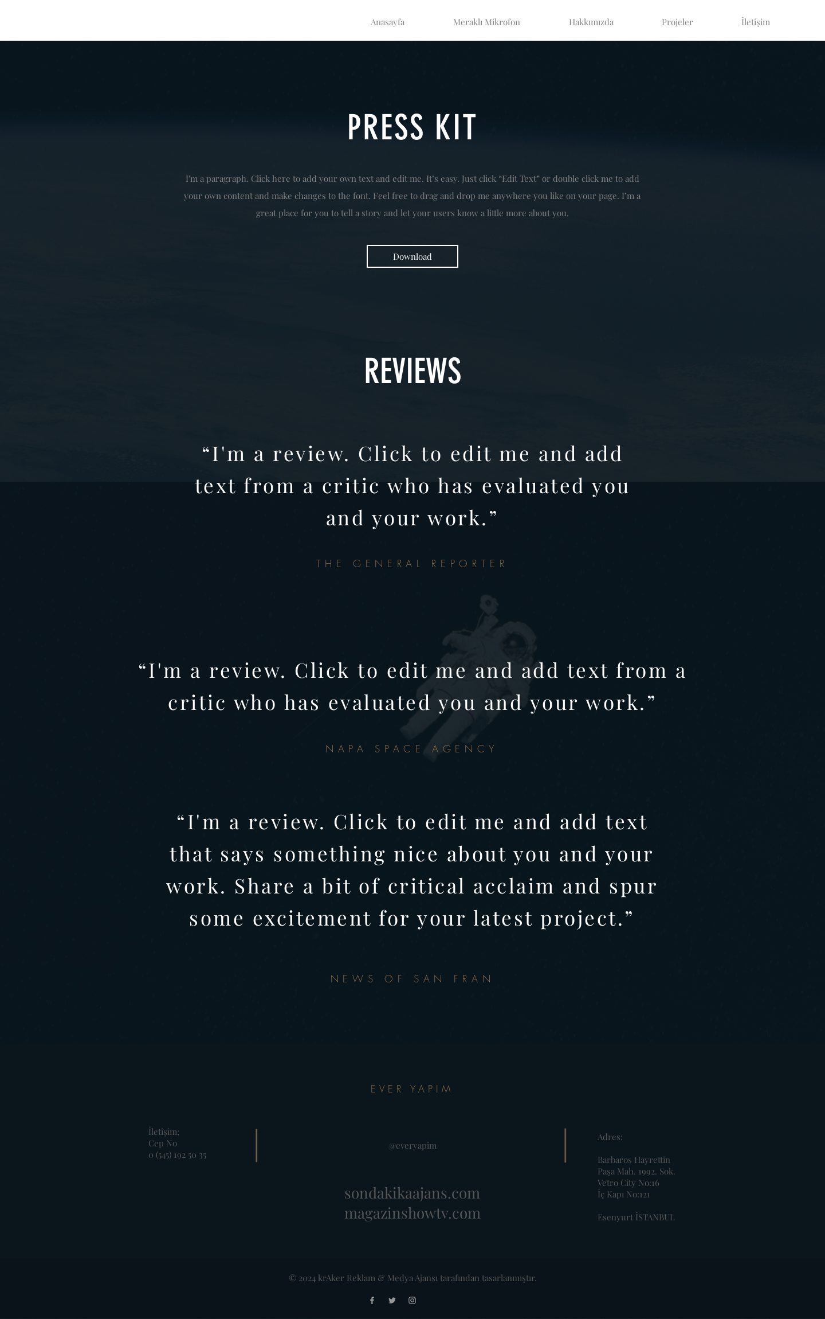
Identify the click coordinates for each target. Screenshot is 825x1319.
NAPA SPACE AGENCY (412, 748)
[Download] (412, 256)
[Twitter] (392, 1300)
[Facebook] (372, 1300)
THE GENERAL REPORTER (412, 563)
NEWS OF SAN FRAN (412, 978)
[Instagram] (412, 1300)
